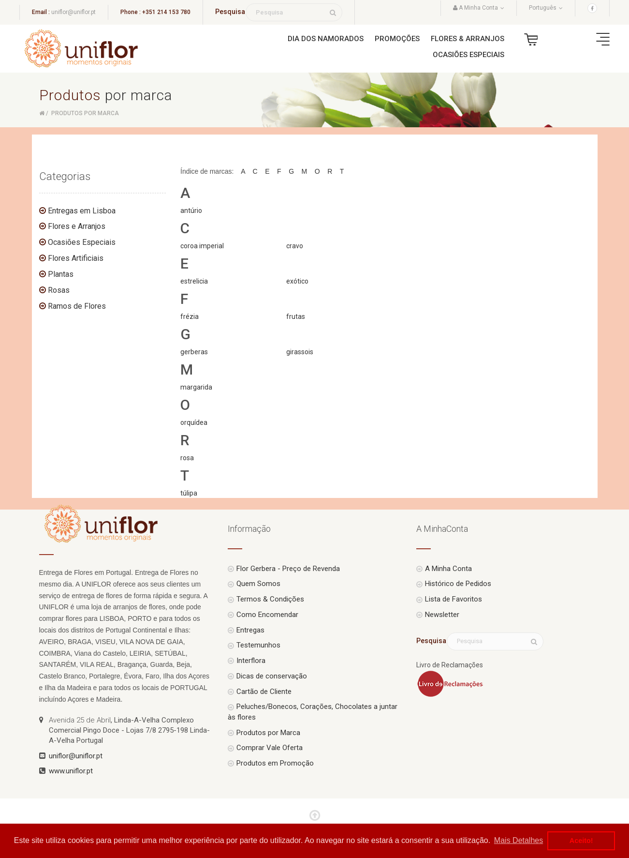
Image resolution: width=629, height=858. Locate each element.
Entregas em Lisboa (82, 210)
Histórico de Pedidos (458, 583)
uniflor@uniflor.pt (73, 12)
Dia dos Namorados (326, 38)
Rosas (59, 290)
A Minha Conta (448, 568)
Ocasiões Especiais (82, 242)
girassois (299, 352)
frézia (189, 316)
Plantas (60, 274)
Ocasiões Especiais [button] (468, 54)
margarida (196, 387)
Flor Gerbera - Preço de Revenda (288, 568)
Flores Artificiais (75, 258)
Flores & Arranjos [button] (467, 38)
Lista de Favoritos (453, 599)
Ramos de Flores (77, 306)
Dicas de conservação (271, 676)
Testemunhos (258, 645)
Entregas (250, 630)
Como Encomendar (267, 614)
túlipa (188, 493)
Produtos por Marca (268, 732)
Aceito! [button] (581, 840)
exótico (297, 281)
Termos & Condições (270, 599)
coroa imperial (202, 246)
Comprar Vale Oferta (269, 747)
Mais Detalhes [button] (518, 840)
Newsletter (442, 614)
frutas (295, 316)
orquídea (193, 422)
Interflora (250, 660)
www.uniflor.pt (71, 771)
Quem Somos (258, 583)
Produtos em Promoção (275, 763)
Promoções (397, 38)
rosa (187, 458)
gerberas (194, 352)
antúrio (191, 210)
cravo (294, 246)
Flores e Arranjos (76, 226)
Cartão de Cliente (264, 691)
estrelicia (194, 281)
